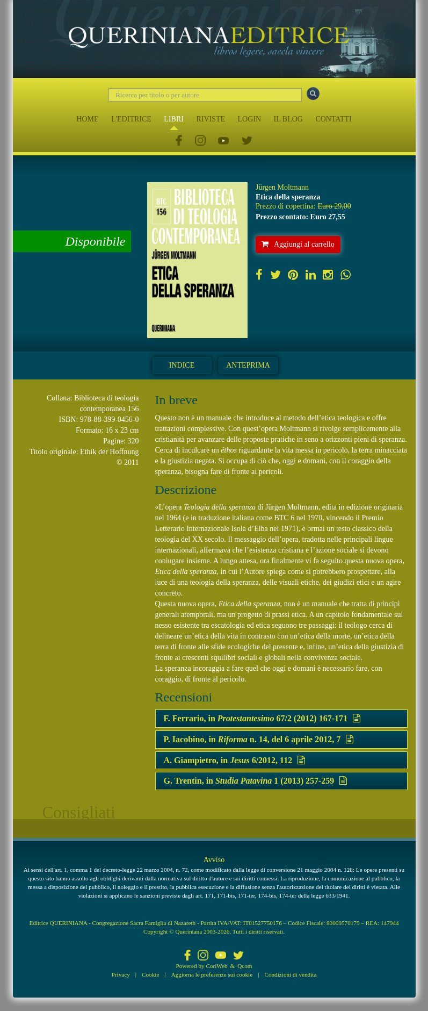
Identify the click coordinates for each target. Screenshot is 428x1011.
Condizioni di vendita (290, 974)
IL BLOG (288, 119)
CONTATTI (333, 119)
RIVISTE (210, 119)
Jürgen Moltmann (282, 187)
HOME (87, 119)
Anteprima (248, 365)
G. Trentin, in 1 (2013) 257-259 (255, 780)
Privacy (121, 974)
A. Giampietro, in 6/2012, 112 (235, 760)
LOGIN (250, 119)
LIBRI (174, 119)
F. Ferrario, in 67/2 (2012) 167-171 (262, 718)
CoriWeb (216, 966)
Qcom (244, 966)
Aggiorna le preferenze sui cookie (212, 974)
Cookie (150, 974)
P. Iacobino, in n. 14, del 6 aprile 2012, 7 (259, 739)
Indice (181, 365)
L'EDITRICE (131, 119)
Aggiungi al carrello (298, 244)
